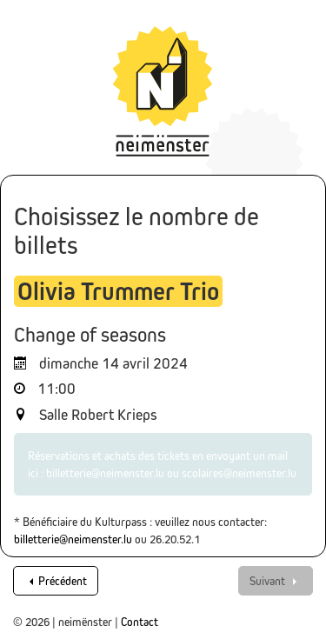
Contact (139, 622)
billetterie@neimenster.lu (73, 539)
